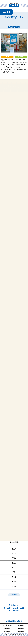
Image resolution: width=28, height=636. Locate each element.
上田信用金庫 (7, 628)
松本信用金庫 (21, 631)
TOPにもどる (14, 594)
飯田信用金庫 (21, 625)
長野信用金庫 (7, 631)
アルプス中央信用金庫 (7, 625)
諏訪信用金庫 (21, 628)
